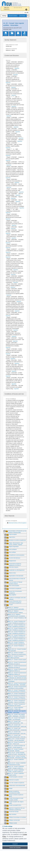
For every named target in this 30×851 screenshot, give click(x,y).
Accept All (15, 844)
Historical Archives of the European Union (17, 523)
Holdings (4, 15)
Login (26, 12)
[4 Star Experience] (20, 8)
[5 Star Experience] (21, 8)
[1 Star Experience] (15, 8)
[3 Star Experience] (18, 8)
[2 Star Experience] (16, 8)
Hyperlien (17, 68)
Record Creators (13, 15)
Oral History (22, 15)
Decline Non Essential (15, 847)
